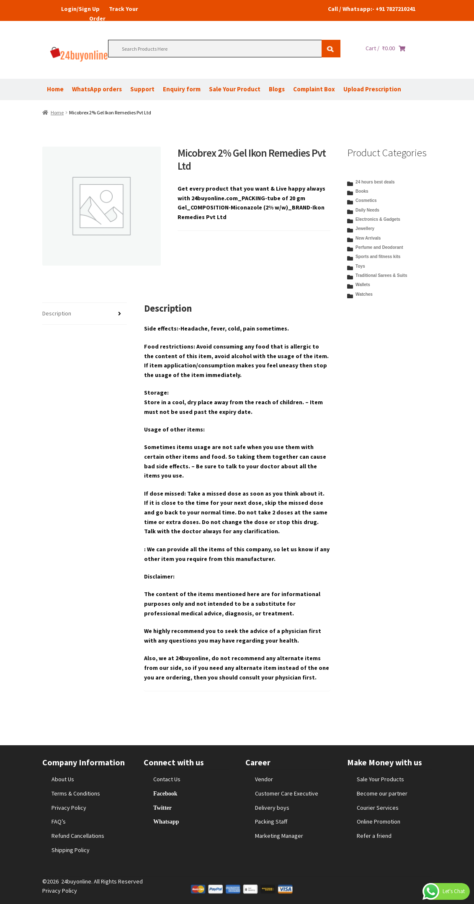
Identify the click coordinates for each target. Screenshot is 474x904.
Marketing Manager (279, 835)
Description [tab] (56, 313)
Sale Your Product (234, 89)
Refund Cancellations (78, 835)
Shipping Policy (71, 850)
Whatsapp (166, 821)
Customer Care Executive (286, 793)
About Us (63, 779)
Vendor (264, 779)
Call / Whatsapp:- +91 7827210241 (371, 9)
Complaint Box (314, 89)
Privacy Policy (69, 807)
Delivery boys (272, 807)
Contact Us (166, 779)
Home (55, 89)
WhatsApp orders (97, 89)
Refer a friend (374, 835)
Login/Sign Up (80, 9)
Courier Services (378, 807)
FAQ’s (59, 821)
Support (142, 89)
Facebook (165, 793)
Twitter (162, 808)
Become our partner (382, 793)
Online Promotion (378, 821)
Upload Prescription (372, 89)
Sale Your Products (380, 779)
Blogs (277, 89)
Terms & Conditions (76, 793)
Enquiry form (182, 89)
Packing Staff (271, 821)
